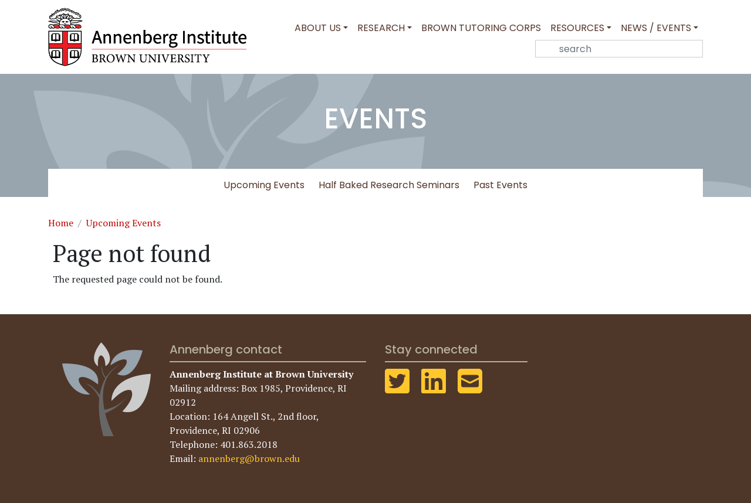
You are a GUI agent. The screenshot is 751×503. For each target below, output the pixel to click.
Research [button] (381, 28)
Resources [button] (577, 28)
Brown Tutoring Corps (481, 28)
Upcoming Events (264, 185)
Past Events (500, 185)
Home (60, 222)
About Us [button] (318, 28)
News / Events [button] (656, 28)
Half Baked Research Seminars (389, 185)
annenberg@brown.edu (249, 458)
